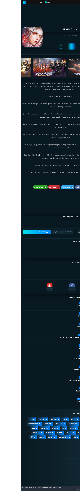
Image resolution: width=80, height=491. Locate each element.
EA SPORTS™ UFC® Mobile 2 (59, 348)
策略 (73, 431)
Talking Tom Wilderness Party (58, 369)
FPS (54, 426)
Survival (61, 418)
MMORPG (49, 422)
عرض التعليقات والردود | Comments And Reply (16, 222)
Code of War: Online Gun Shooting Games (54, 327)
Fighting (30, 426)
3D (42, 418)
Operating (23, 418)
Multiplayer (51, 413)
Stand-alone (38, 413)
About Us (68, 475)
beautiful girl (16, 422)
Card (10, 409)
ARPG (73, 426)
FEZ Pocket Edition (62, 380)
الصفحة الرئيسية (66, 446)
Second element (13, 413)
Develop (72, 418)
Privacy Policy (67, 460)
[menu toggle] (76, 2)
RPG (43, 409)
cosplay (63, 413)
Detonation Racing (62, 316)
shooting (28, 422)
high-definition (42, 426)
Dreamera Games (52, 35)
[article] (21, 197)
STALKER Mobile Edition (60, 359)
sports (38, 422)
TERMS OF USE (66, 455)
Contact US (67, 470)
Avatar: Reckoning (62, 295)
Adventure (33, 409)
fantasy (51, 418)
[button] (72, 489)
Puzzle (73, 413)
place (12, 418)
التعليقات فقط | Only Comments (41, 222)
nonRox (62, 484)
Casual (63, 409)
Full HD (60, 422)
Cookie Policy (67, 465)
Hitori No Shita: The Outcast (28, 462)
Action (73, 409)
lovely (20, 426)
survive (63, 426)
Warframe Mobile (63, 391)
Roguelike (26, 413)
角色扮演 (63, 431)
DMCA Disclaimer (65, 450)
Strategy (52, 409)
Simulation (21, 409)
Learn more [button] (60, 489)
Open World (71, 422)
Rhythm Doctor (63, 337)
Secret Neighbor (63, 305)
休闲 (11, 426)
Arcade (34, 418)
